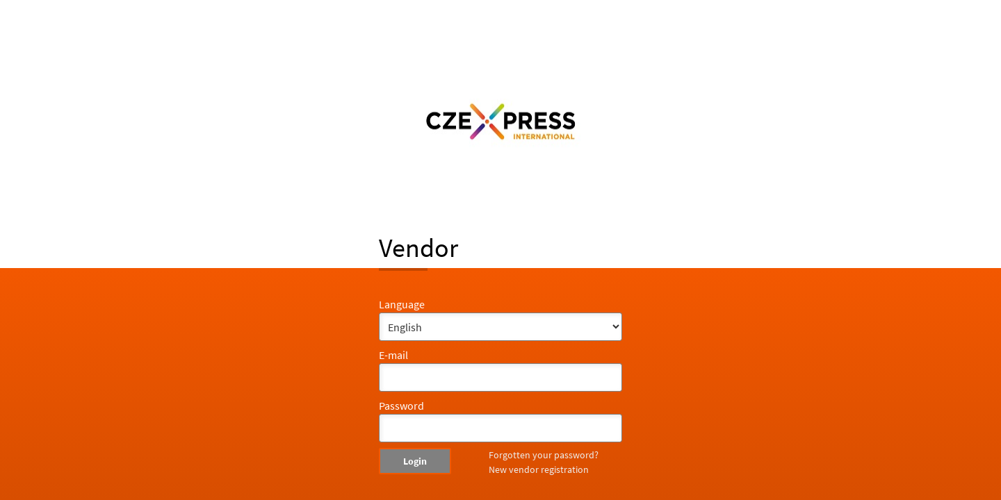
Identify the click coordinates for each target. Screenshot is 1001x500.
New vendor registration (539, 469)
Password (401, 405)
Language (402, 304)
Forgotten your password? (544, 455)
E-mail (393, 355)
